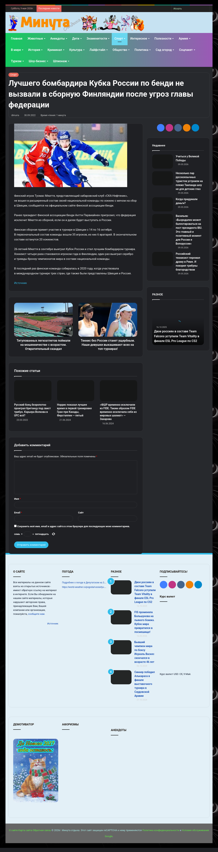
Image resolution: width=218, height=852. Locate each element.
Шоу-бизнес (37, 61)
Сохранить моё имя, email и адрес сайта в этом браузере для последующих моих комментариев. (73, 530)
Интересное (138, 38)
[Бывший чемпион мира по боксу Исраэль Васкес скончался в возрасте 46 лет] (121, 651)
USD (176, 678)
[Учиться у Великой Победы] (162, 161)
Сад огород (164, 50)
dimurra (15, 115)
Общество (120, 50)
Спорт (118, 38)
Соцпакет (186, 50)
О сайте (13, 834)
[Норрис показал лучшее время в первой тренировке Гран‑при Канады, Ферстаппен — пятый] (75, 394)
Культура (75, 50)
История (34, 50)
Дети (75, 38)
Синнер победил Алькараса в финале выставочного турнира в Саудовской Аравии (144, 688)
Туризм (16, 61)
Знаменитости (97, 38)
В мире (16, 50)
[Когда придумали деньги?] (162, 204)
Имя (17, 503)
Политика (141, 50)
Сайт (80, 516)
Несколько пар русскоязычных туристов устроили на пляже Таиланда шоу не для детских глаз (189, 181)
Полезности (163, 38)
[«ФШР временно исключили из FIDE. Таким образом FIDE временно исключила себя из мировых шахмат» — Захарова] (118, 394)
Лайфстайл (97, 50)
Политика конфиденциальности (160, 834)
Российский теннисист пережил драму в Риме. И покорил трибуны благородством (188, 261)
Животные (35, 38)
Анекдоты (57, 38)
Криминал (54, 50)
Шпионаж (60, 61)
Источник (20, 283)
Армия (183, 38)
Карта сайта (25, 834)
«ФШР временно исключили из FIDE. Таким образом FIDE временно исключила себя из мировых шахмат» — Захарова (118, 416)
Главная (16, 38)
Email (18, 516)
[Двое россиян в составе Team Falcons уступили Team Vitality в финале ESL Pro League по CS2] (121, 591)
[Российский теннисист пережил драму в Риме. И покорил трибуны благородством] (162, 259)
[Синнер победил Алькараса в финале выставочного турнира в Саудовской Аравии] (121, 681)
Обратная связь (42, 834)
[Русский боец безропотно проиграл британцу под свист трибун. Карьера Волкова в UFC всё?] (32, 394)
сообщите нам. (36, 618)
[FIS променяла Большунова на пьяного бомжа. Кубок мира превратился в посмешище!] (121, 621)
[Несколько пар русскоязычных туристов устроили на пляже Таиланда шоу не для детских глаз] (162, 178)
